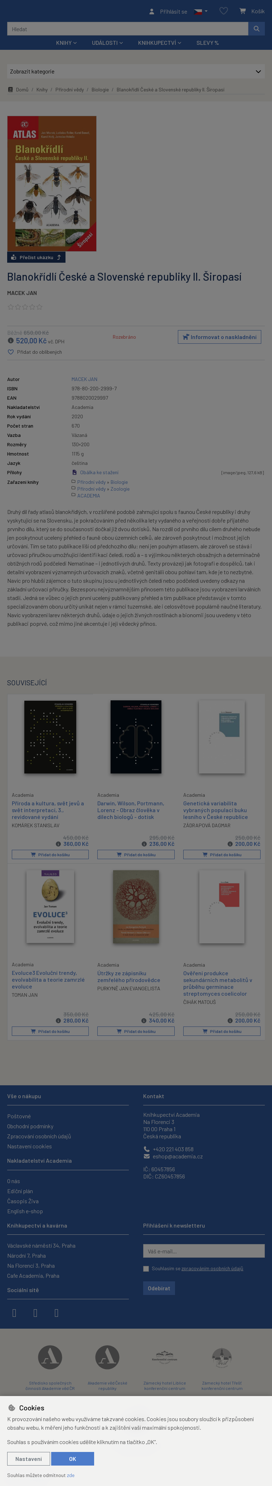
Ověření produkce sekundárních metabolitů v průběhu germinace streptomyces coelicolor (217, 985)
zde (70, 1475)
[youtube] (56, 1312)
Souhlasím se (197, 1268)
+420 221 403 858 (168, 1149)
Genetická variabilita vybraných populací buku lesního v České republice (215, 812)
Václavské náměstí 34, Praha (41, 1245)
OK (72, 1458)
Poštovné (19, 1116)
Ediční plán (20, 1190)
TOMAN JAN (25, 997)
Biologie (100, 92)
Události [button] (105, 44)
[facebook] (14, 1312)
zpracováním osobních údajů (212, 1268)
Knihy (42, 92)
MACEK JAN (22, 294)
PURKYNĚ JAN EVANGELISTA (128, 990)
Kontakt (153, 1096)
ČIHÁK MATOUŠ (199, 1004)
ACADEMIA (88, 497)
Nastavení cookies (29, 1146)
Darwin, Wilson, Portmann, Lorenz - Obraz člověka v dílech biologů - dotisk (130, 812)
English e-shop (25, 1211)
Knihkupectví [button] (157, 44)
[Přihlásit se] (167, 12)
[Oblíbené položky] (224, 12)
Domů (18, 92)
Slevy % (207, 44)
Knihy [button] (64, 44)
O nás (13, 1180)
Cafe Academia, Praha (33, 1275)
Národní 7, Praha (26, 1255)
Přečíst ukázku (36, 259)
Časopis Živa (23, 1200)
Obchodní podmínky (30, 1126)
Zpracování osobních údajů (39, 1136)
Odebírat (159, 1288)
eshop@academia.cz (173, 1156)
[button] (201, 12)
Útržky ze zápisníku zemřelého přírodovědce (128, 978)
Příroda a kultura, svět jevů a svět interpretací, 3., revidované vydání (48, 811)
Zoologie (120, 490)
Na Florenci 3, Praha (31, 1265)
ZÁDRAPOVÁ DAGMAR (206, 827)
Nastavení (28, 1458)
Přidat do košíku (50, 856)
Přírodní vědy (69, 92)
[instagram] (35, 1312)
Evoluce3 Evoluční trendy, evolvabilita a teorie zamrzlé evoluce (48, 981)
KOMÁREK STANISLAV (35, 827)
